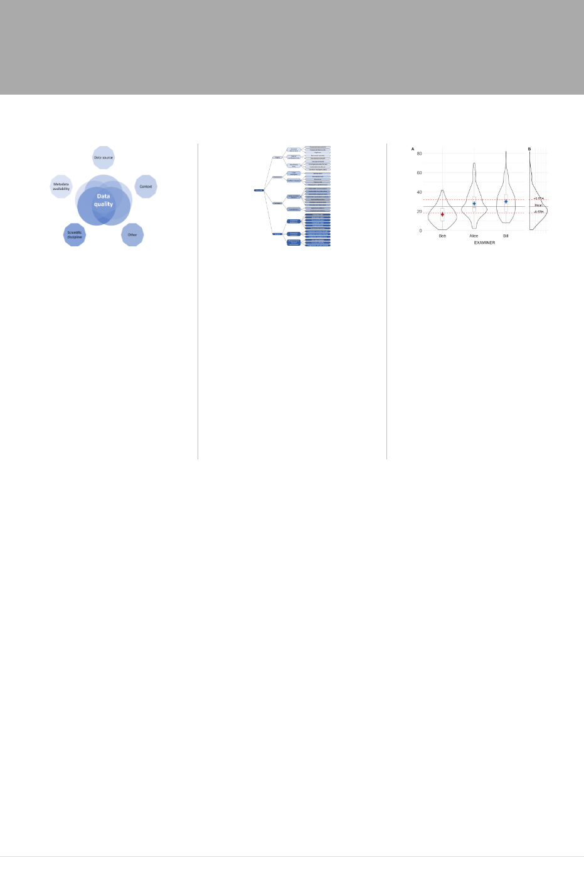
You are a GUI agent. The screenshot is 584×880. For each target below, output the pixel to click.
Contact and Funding (154, 863)
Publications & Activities (126, 79)
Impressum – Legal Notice (50, 863)
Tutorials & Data (414, 47)
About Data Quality (163, 47)
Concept (240, 47)
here (203, 788)
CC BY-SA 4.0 (232, 863)
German (316, 644)
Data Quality (97, 15)
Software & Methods (320, 47)
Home (90, 47)
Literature (216, 79)
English (266, 644)
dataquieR (334, 788)
